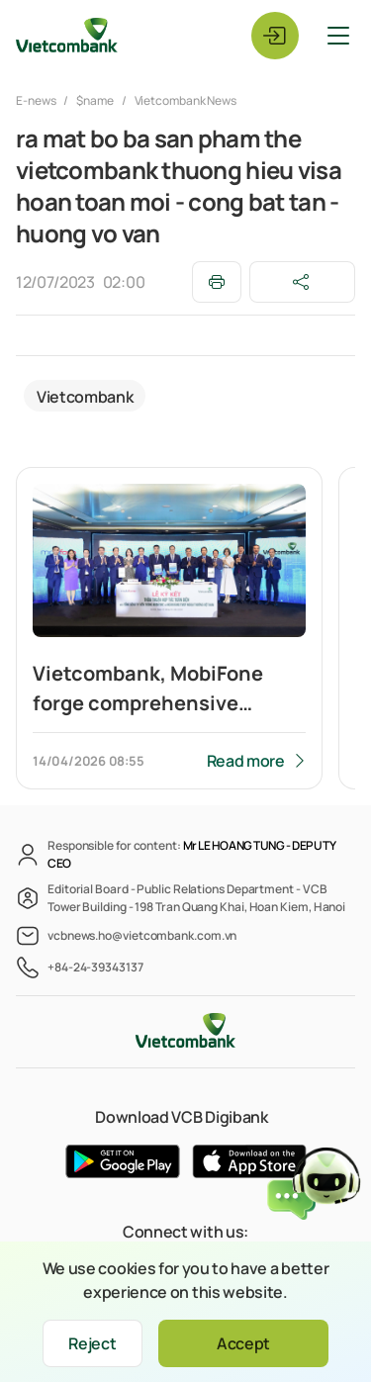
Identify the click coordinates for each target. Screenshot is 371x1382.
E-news (36, 100)
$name (95, 100)
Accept (243, 1343)
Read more (246, 761)
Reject (92, 1343)
